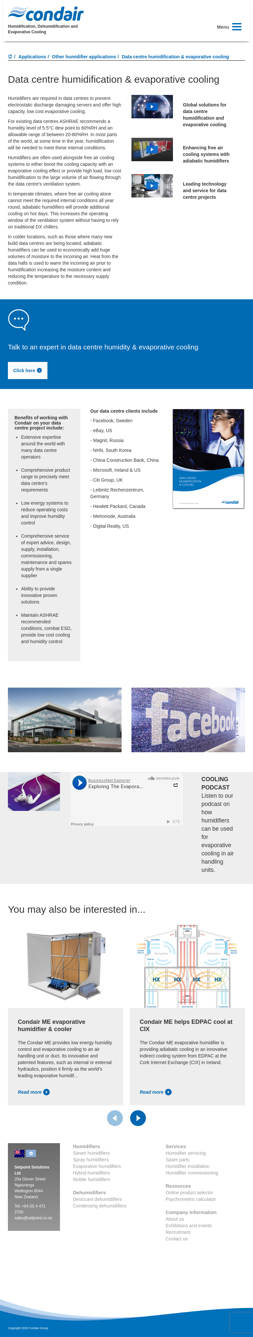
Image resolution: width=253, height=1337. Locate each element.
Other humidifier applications (84, 56)
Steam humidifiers (91, 1153)
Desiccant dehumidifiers (97, 1199)
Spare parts (177, 1159)
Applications (32, 56)
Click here (27, 370)
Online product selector (189, 1192)
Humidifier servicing (186, 1153)
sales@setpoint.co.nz (33, 1218)
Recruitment (178, 1232)
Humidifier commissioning (192, 1172)
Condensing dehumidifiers (99, 1205)
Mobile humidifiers (91, 1179)
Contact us (177, 1238)
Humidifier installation (188, 1166)
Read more (34, 1092)
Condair (46, 13)
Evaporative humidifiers (97, 1166)
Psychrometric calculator (191, 1199)
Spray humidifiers (91, 1159)
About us (175, 1219)
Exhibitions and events (189, 1225)
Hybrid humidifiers (91, 1172)
